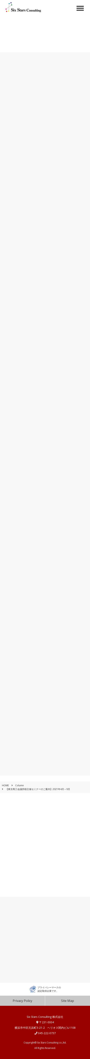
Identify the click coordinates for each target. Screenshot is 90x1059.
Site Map (67, 1001)
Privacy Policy (22, 1001)
